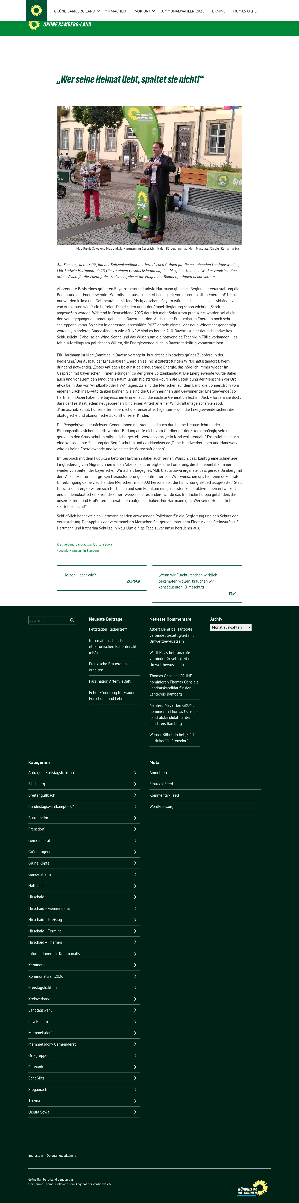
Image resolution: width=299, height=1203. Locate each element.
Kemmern (36, 958)
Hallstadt (36, 879)
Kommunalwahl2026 (45, 969)
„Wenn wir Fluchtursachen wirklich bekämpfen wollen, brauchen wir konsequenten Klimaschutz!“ (197, 578)
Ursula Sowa (103, 538)
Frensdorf (36, 822)
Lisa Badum (38, 1014)
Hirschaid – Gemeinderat (49, 901)
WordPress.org (161, 799)
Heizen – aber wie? (101, 571)
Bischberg (36, 777)
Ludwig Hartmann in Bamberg (79, 544)
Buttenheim (38, 811)
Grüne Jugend (39, 845)
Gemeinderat (39, 833)
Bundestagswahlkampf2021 (51, 799)
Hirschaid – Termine (45, 924)
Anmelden (158, 766)
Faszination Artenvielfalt (109, 674)
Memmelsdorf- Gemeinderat (52, 1037)
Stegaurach (37, 1082)
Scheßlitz (36, 1071)
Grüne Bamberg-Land (67, 24)
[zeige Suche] (263, 6)
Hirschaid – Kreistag (45, 913)
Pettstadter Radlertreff (108, 622)
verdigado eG (102, 1178)
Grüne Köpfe (38, 856)
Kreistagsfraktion (42, 980)
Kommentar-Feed (164, 788)
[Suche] (257, 6)
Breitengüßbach (41, 788)
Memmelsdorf (40, 1026)
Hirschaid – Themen (45, 935)
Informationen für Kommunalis (54, 947)
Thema (34, 1094)
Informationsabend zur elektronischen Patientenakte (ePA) (114, 640)
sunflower (61, 1178)
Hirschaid (36, 890)
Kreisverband (65, 538)
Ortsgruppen (38, 1048)
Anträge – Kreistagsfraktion (51, 766)
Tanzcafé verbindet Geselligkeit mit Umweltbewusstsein (172, 628)
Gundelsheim (39, 867)
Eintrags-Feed (161, 777)
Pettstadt (35, 1060)
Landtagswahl (85, 538)
